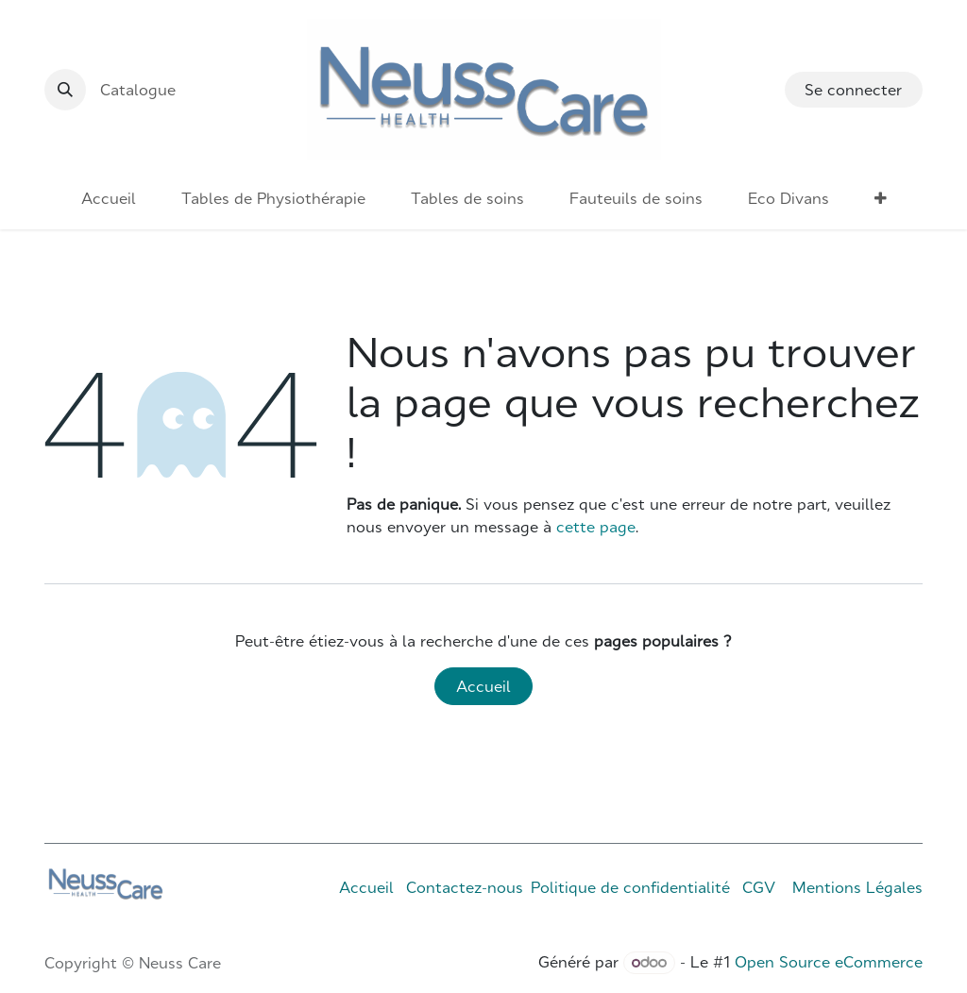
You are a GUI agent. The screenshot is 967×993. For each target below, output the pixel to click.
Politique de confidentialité (630, 887)
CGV (758, 887)
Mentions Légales (857, 887)
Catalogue (138, 89)
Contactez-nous (464, 887)
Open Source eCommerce (829, 961)
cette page (596, 526)
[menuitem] (109, 198)
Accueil (483, 686)
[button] (65, 89)
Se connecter (853, 89)
